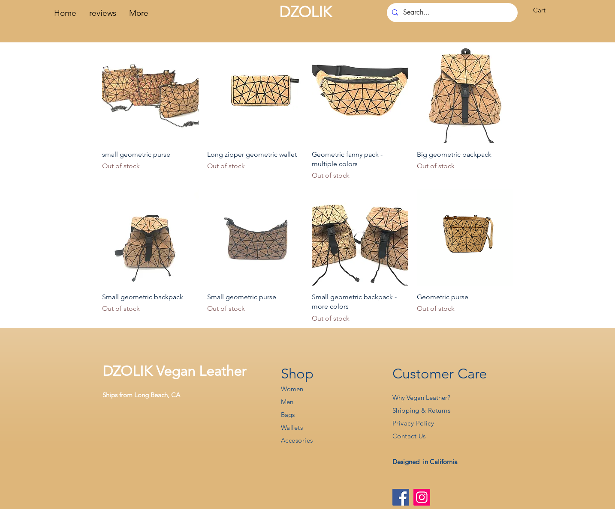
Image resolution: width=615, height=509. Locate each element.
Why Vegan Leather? (421, 397)
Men (287, 402)
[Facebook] (400, 497)
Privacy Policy (413, 423)
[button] (545, 10)
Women (292, 389)
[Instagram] (421, 497)
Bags (288, 415)
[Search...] (451, 12)
